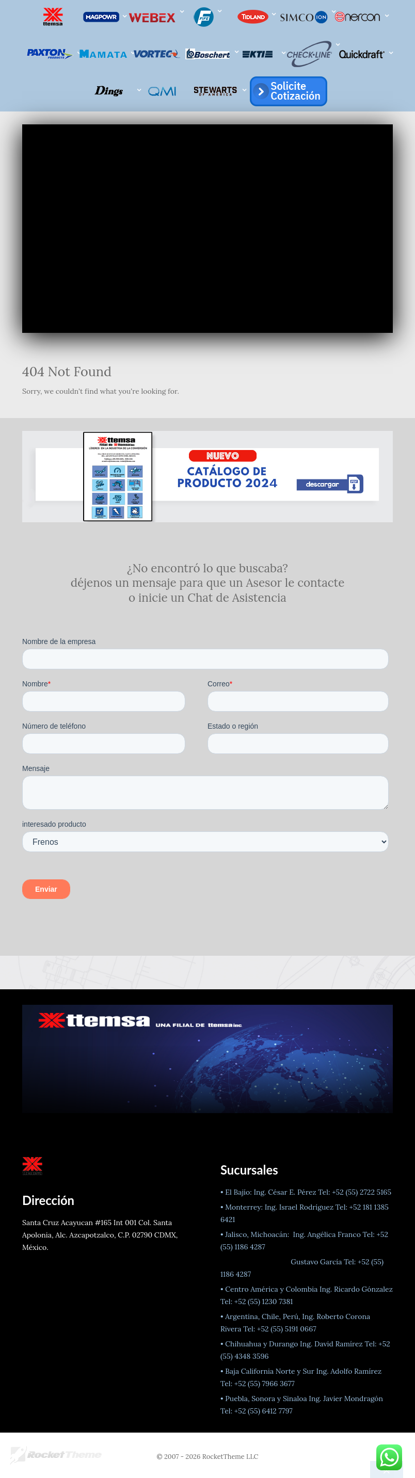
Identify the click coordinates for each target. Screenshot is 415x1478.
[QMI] (163, 91)
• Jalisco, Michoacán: (255, 1234)
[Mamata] (104, 54)
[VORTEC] (157, 54)
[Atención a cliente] (287, 91)
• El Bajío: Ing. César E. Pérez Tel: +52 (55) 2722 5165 (305, 1192)
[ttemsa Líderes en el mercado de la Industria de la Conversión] (53, 17)
